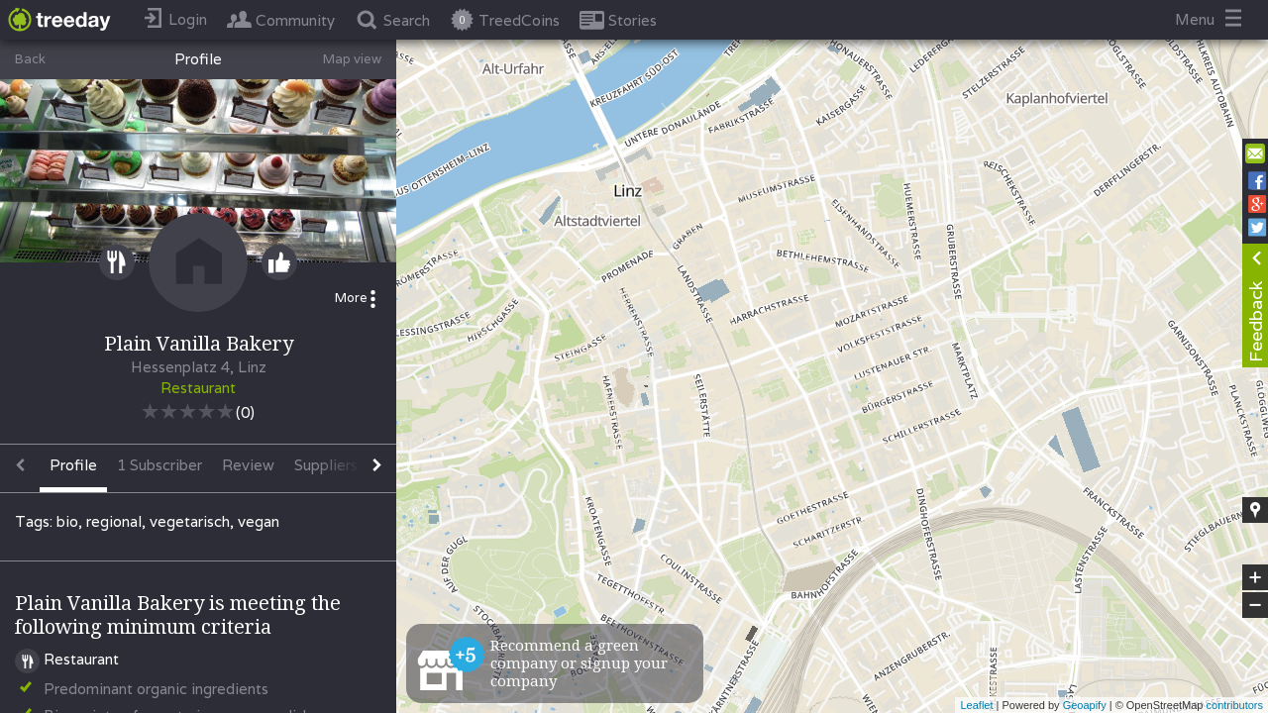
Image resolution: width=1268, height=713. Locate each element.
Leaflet (976, 705)
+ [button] (1255, 577)
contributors (1235, 705)
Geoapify (1085, 705)
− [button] (1255, 605)
